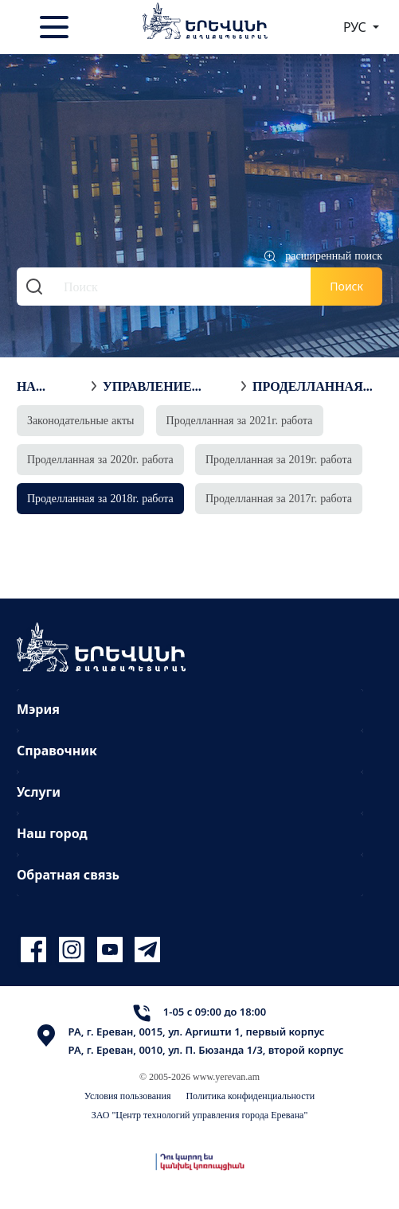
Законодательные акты (81, 419)
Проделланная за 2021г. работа (239, 419)
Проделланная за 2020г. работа (100, 458)
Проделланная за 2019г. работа (278, 458)
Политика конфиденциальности (250, 1095)
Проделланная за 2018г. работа (312, 386)
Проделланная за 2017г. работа (278, 497)
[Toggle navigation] (55, 27)
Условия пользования (127, 1095)
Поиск (346, 286)
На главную (50, 386)
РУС (356, 27)
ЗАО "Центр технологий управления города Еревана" (200, 1114)
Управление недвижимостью (168, 386)
